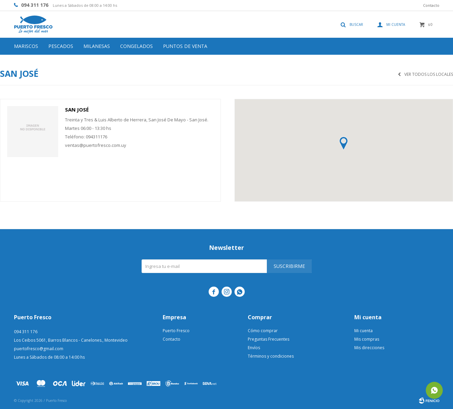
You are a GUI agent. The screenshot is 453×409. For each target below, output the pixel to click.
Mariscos (26, 46)
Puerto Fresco (176, 331)
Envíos (254, 348)
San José (77, 109)
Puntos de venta (185, 46)
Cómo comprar (263, 331)
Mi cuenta (363, 331)
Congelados (136, 46)
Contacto (431, 5)
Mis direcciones (369, 348)
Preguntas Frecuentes (268, 339)
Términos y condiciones (271, 356)
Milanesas (96, 46)
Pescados (60, 46)
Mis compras (366, 339)
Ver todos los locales (428, 74)
